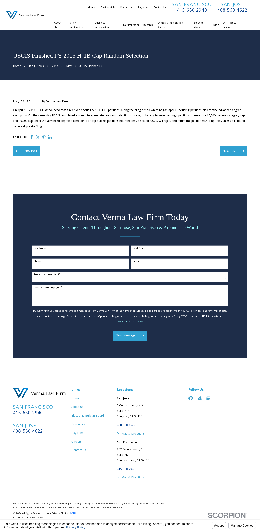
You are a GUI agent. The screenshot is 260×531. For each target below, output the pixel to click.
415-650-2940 (192, 10)
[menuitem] (18, 518)
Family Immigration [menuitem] (76, 25)
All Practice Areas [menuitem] (229, 25)
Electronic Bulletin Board (88, 416)
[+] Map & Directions (131, 434)
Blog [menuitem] (216, 25)
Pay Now (143, 8)
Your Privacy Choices (61, 513)
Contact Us (160, 8)
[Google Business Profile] (208, 398)
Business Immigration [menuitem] (102, 25)
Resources (126, 8)
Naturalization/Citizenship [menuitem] (138, 25)
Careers (77, 442)
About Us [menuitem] (57, 25)
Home (91, 8)
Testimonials (108, 8)
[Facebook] (190, 398)
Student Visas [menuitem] (198, 25)
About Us (77, 407)
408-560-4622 (232, 10)
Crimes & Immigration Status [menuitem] (170, 25)
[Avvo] (199, 398)
